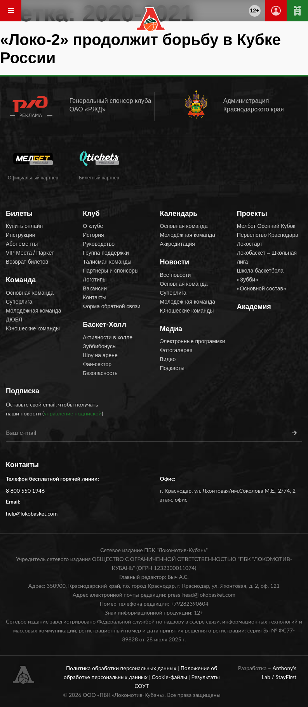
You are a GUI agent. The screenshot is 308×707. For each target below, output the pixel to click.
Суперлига (19, 302)
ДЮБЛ (14, 319)
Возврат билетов (27, 262)
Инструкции (20, 235)
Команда (21, 280)
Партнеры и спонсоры (111, 271)
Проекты (252, 213)
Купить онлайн (24, 226)
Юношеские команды (33, 328)
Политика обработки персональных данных (122, 668)
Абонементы (22, 244)
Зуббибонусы (100, 346)
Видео (168, 359)
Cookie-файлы (170, 677)
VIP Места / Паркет (30, 253)
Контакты (94, 297)
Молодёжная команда (33, 310)
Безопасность (100, 373)
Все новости (175, 275)
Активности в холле (107, 337)
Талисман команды (107, 262)
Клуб (91, 213)
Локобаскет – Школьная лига (267, 257)
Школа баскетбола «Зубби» (260, 275)
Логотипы (94, 279)
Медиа (171, 329)
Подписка (22, 391)
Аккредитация (177, 244)
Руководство (99, 244)
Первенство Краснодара (267, 235)
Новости (174, 262)
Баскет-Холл (104, 324)
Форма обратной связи (111, 306)
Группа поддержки (106, 253)
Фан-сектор (97, 364)
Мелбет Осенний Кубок (266, 226)
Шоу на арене (100, 355)
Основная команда (30, 293)
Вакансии (95, 288)
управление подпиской (73, 413)
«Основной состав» (261, 288)
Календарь (179, 213)
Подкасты (172, 368)
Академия (254, 307)
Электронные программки (192, 341)
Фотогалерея (176, 350)
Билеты (19, 213)
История (93, 235)
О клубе (93, 226)
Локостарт (250, 244)
